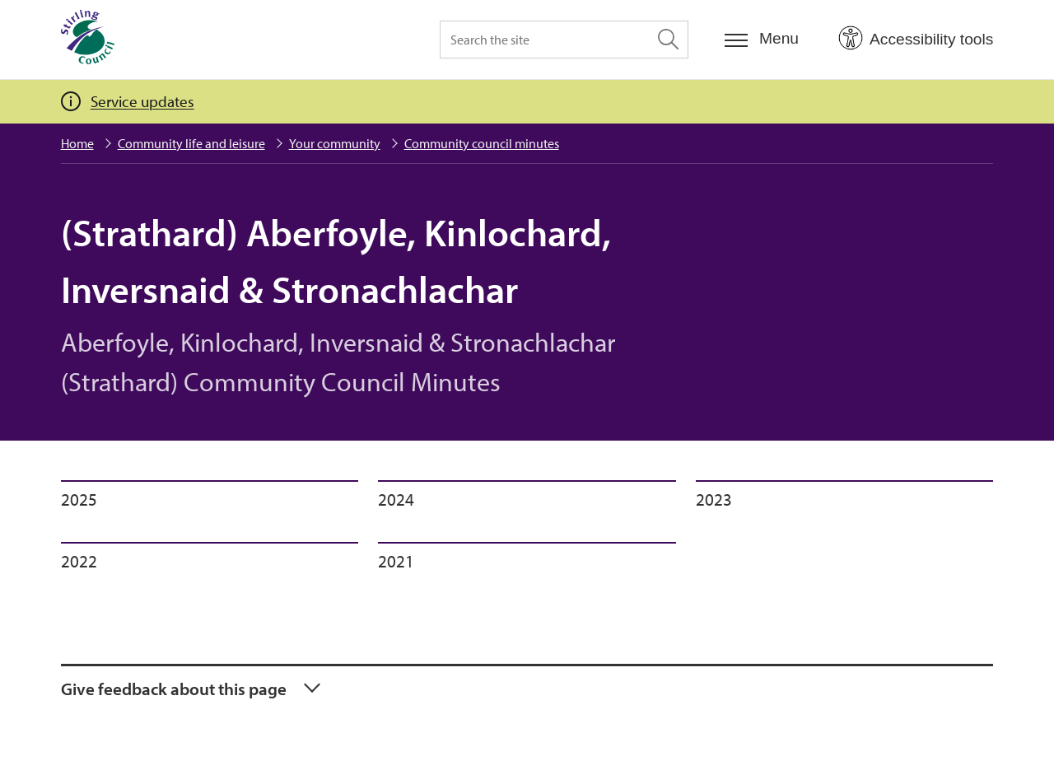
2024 (396, 499)
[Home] (87, 39)
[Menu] (762, 39)
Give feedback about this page (174, 688)
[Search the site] (564, 39)
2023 (714, 499)
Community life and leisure (191, 143)
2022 (79, 561)
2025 (79, 499)
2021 (396, 561)
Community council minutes (481, 143)
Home (77, 143)
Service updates (142, 101)
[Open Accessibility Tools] (915, 38)
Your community (334, 143)
